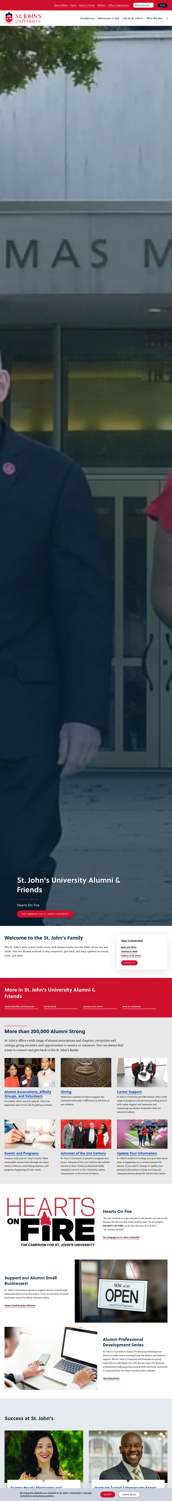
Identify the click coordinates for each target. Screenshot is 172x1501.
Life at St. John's (133, 18)
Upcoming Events (111, 1378)
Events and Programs (21, 1153)
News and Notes (128, 947)
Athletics (101, 5)
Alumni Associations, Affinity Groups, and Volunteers (27, 1093)
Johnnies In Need (129, 951)
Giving (66, 1091)
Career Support (129, 1091)
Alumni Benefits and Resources (19, 1006)
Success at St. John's (93, 1006)
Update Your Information (137, 1153)
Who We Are (154, 18)
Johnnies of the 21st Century (83, 1153)
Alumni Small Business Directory (19, 1305)
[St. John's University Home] (22, 18)
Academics (87, 18)
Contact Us (129, 962)
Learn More (129, 1494)
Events (73, 5)
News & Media (61, 5)
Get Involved (50, 1006)
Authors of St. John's (131, 955)
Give (162, 5)
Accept (108, 1494)
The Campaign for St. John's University (45, 913)
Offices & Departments (118, 5)
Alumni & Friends (87, 5)
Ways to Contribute (132, 1006)
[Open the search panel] (166, 20)
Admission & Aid (108, 18)
